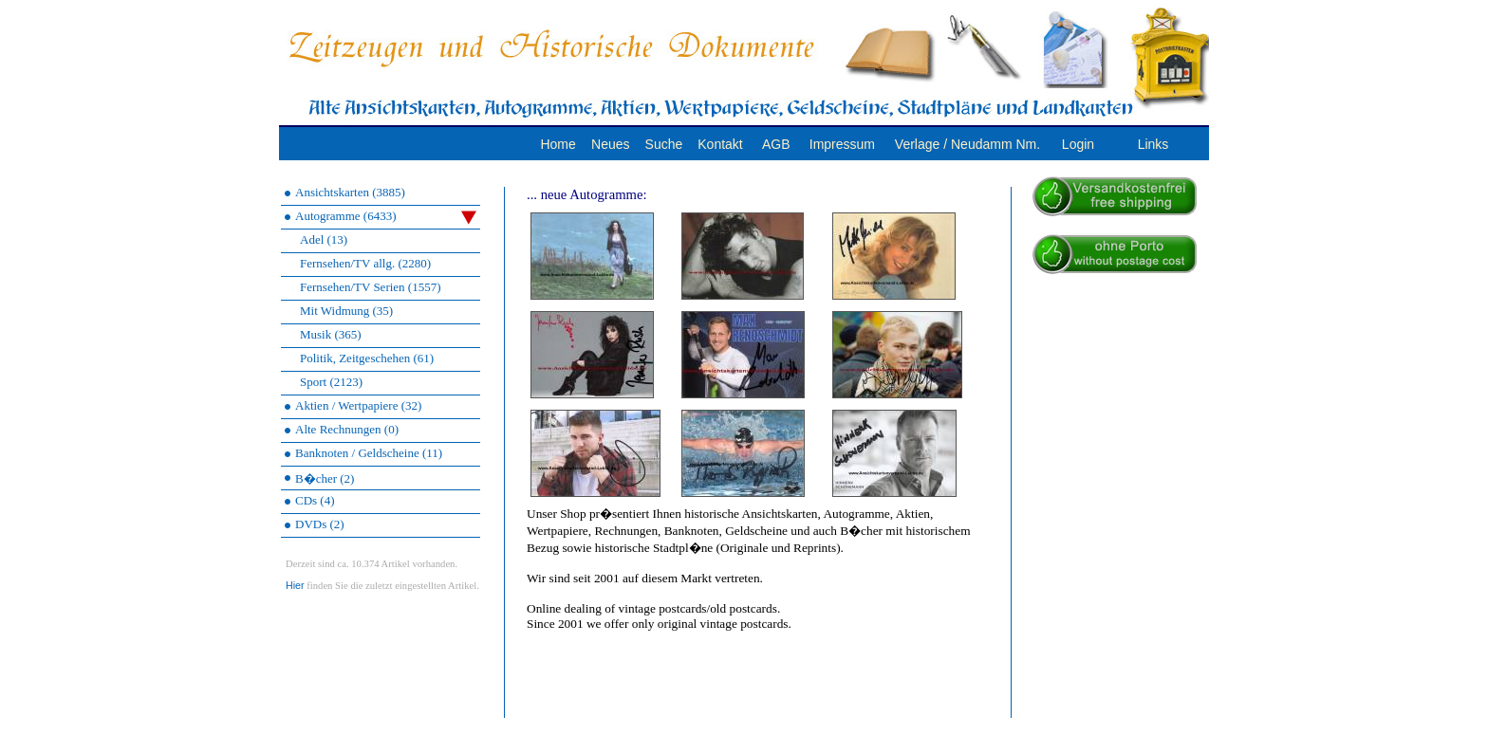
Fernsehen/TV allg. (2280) (365, 263)
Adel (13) (323, 239)
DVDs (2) (319, 524)
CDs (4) (315, 500)
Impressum (842, 144)
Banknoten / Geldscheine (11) (368, 453)
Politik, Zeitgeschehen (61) (367, 358)
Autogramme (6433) (385, 217)
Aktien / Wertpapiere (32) (358, 405)
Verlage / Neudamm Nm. (967, 144)
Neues (610, 144)
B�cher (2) (324, 478)
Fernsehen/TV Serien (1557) (370, 287)
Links (1153, 144)
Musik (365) (331, 334)
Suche (664, 144)
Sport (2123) (331, 382)
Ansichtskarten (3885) (350, 192)
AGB (776, 144)
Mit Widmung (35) (346, 310)
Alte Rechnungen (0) (347, 429)
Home (557, 144)
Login (1078, 144)
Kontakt (720, 144)
